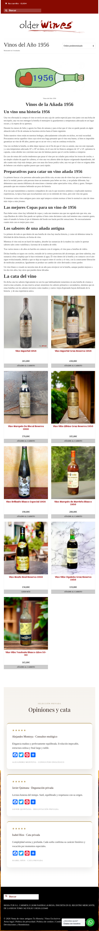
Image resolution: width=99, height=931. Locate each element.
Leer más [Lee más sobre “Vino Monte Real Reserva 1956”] (25, 592)
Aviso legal (9, 921)
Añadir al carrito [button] (26, 366)
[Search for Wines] (7, 12)
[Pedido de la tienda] (78, 46)
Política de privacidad (25, 921)
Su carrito (16, 4)
